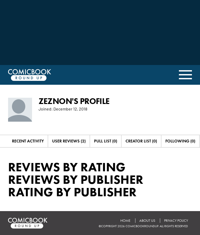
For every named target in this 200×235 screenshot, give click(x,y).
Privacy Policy (176, 220)
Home (125, 220)
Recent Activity (28, 141)
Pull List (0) (105, 141)
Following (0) (180, 141)
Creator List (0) (141, 141)
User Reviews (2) (69, 141)
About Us (147, 220)
